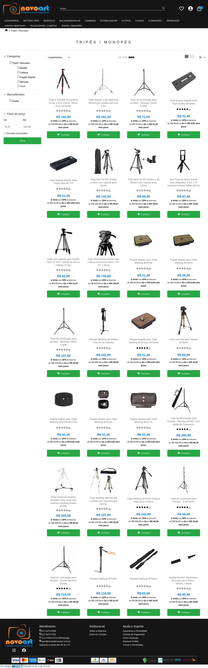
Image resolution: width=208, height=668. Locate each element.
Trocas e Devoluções (133, 645)
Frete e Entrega (130, 638)
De (5, 120)
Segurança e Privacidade (135, 631)
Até (24, 120)
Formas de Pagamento (134, 634)
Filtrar (22, 140)
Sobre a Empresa (97, 631)
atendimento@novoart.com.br (54, 641)
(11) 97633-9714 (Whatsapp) (54, 638)
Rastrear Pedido (131, 641)
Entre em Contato (97, 634)
